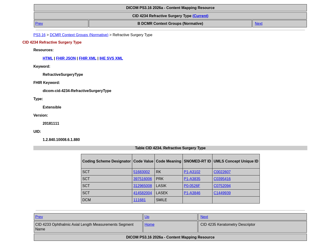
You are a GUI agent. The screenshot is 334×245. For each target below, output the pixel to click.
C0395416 (222, 179)
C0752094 (222, 186)
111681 (139, 200)
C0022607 (222, 172)
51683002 (141, 172)
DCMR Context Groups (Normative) (79, 35)
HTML (48, 58)
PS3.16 (39, 35)
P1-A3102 (192, 172)
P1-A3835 (192, 179)
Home (149, 224)
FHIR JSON (66, 58)
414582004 (142, 193)
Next (259, 23)
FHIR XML (87, 58)
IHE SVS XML (111, 58)
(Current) (200, 16)
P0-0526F (192, 186)
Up (147, 217)
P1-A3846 (192, 193)
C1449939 (222, 193)
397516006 (142, 179)
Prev (39, 23)
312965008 (142, 186)
